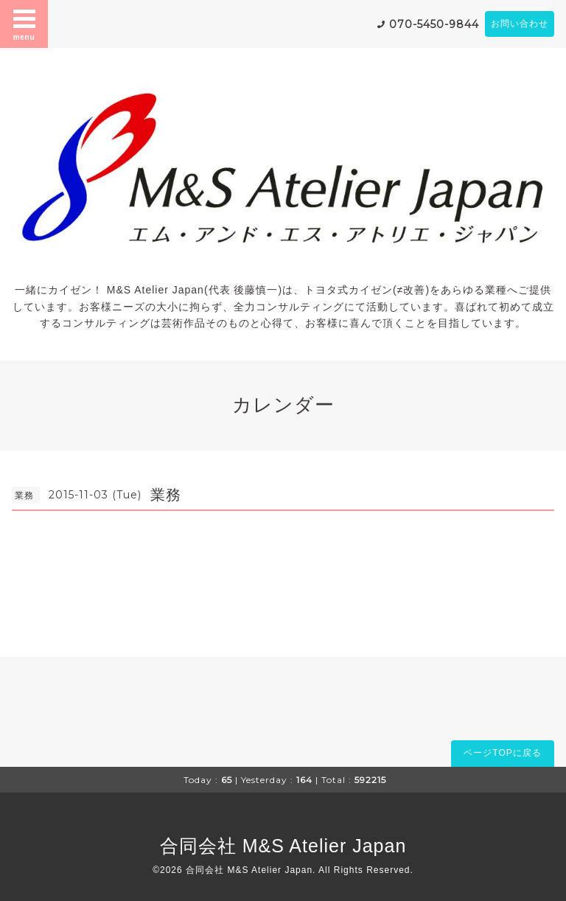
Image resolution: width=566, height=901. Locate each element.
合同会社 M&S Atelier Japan (283, 845)
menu (24, 23)
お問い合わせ (519, 23)
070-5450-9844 (434, 24)
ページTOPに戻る (502, 753)
